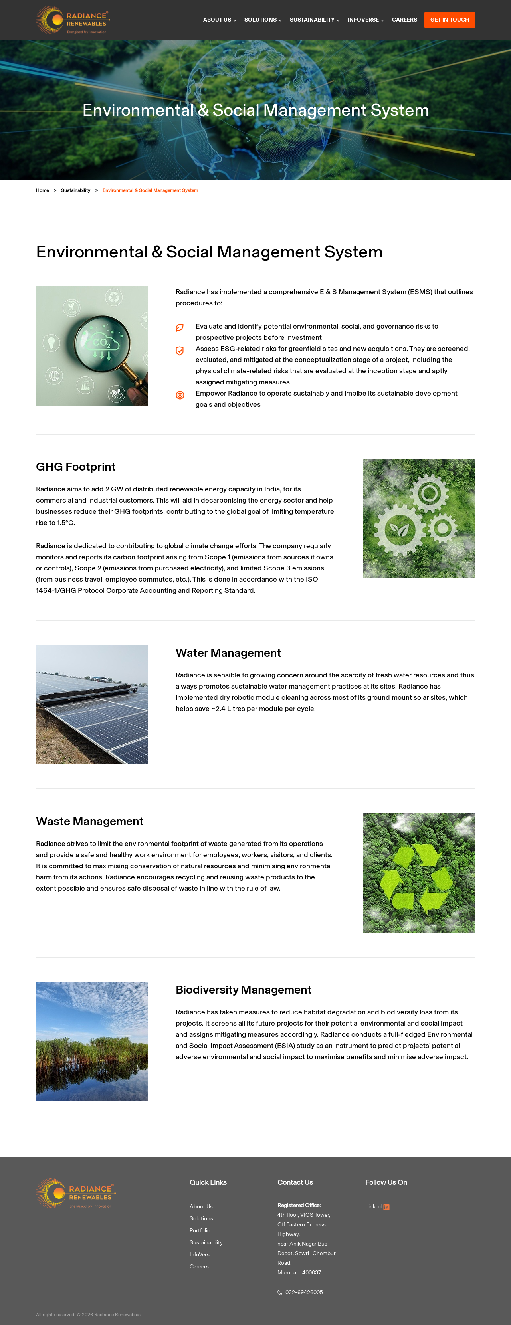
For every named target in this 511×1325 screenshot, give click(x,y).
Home (42, 190)
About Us (201, 1206)
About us (220, 19)
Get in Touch (449, 19)
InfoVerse (366, 19)
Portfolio (200, 1230)
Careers (404, 19)
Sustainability (315, 19)
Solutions (263, 19)
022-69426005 (304, 1292)
